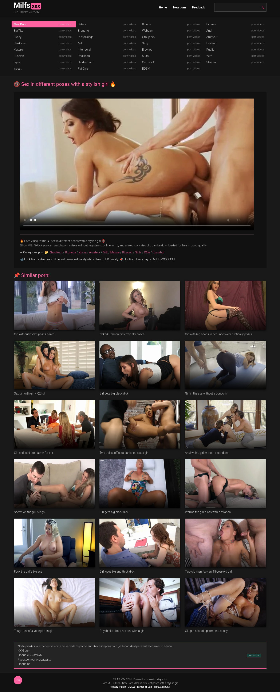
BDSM (146, 68)
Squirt (17, 62)
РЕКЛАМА (254, 655)
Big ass (211, 24)
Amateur (212, 37)
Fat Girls (83, 68)
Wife (209, 56)
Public (210, 49)
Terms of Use (144, 686)
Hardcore (20, 43)
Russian (19, 56)
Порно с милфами (30, 655)
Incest (17, 68)
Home (163, 7)
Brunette (83, 30)
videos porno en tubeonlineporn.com (94, 646)
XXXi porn (24, 650)
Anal (209, 30)
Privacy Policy (118, 686)
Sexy (145, 43)
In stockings (86, 37)
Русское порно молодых (34, 659)
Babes (82, 24)
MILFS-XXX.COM (122, 679)
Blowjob (147, 49)
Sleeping (211, 62)
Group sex (148, 37)
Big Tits (18, 30)
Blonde (146, 24)
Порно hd (24, 664)
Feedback (198, 7)
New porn (179, 7)
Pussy (17, 37)
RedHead (84, 56)
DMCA (131, 686)
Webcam (148, 30)
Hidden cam (86, 62)
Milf (80, 43)
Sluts (145, 56)
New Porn (20, 24)
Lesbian (211, 43)
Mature (18, 49)
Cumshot (148, 62)
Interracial (84, 49)
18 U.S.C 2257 (162, 686)
